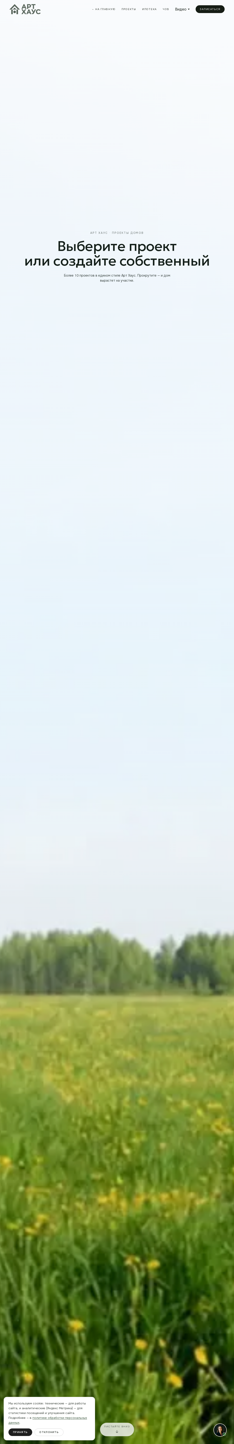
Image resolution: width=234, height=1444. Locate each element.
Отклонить (49, 1432)
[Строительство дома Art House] (117, 722)
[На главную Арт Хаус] (25, 9)
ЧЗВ (166, 9)
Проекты (129, 9)
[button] (220, 1430)
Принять (20, 1432)
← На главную (104, 9)
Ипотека (149, 9)
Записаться (210, 9)
